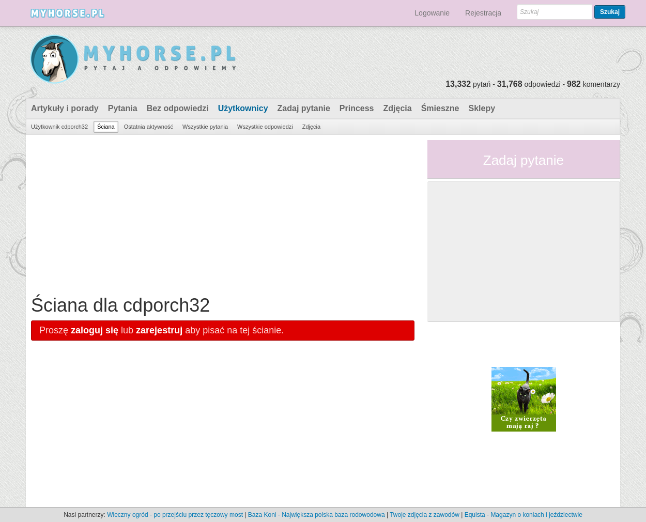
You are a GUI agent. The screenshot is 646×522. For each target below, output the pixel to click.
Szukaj (610, 12)
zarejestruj (159, 330)
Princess (357, 108)
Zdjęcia (397, 108)
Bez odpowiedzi (178, 108)
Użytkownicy (243, 108)
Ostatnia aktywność (148, 127)
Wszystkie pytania (205, 127)
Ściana (106, 127)
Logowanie (432, 13)
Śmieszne (440, 108)
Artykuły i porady (65, 108)
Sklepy (481, 108)
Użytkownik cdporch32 (59, 127)
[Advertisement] (222, 212)
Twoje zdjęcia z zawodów (424, 514)
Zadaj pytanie (304, 108)
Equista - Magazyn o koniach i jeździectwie (523, 514)
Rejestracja (483, 13)
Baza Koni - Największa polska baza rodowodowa (316, 514)
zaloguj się (94, 330)
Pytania (122, 108)
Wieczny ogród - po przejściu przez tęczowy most (175, 514)
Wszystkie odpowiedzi (265, 127)
